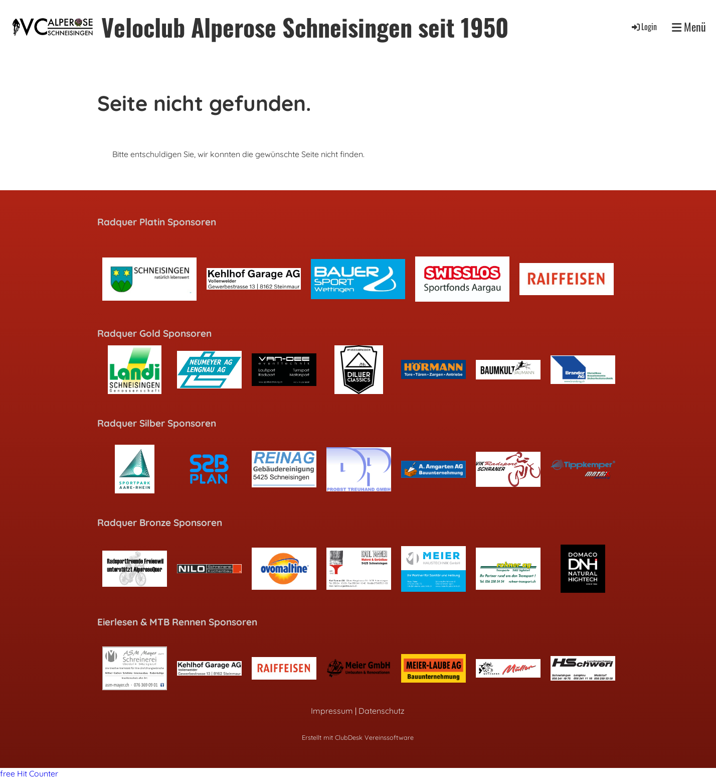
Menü (689, 27)
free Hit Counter (29, 773)
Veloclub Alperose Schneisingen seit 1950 (304, 27)
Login (643, 27)
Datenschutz (382, 711)
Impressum (332, 711)
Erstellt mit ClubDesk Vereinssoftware (358, 737)
